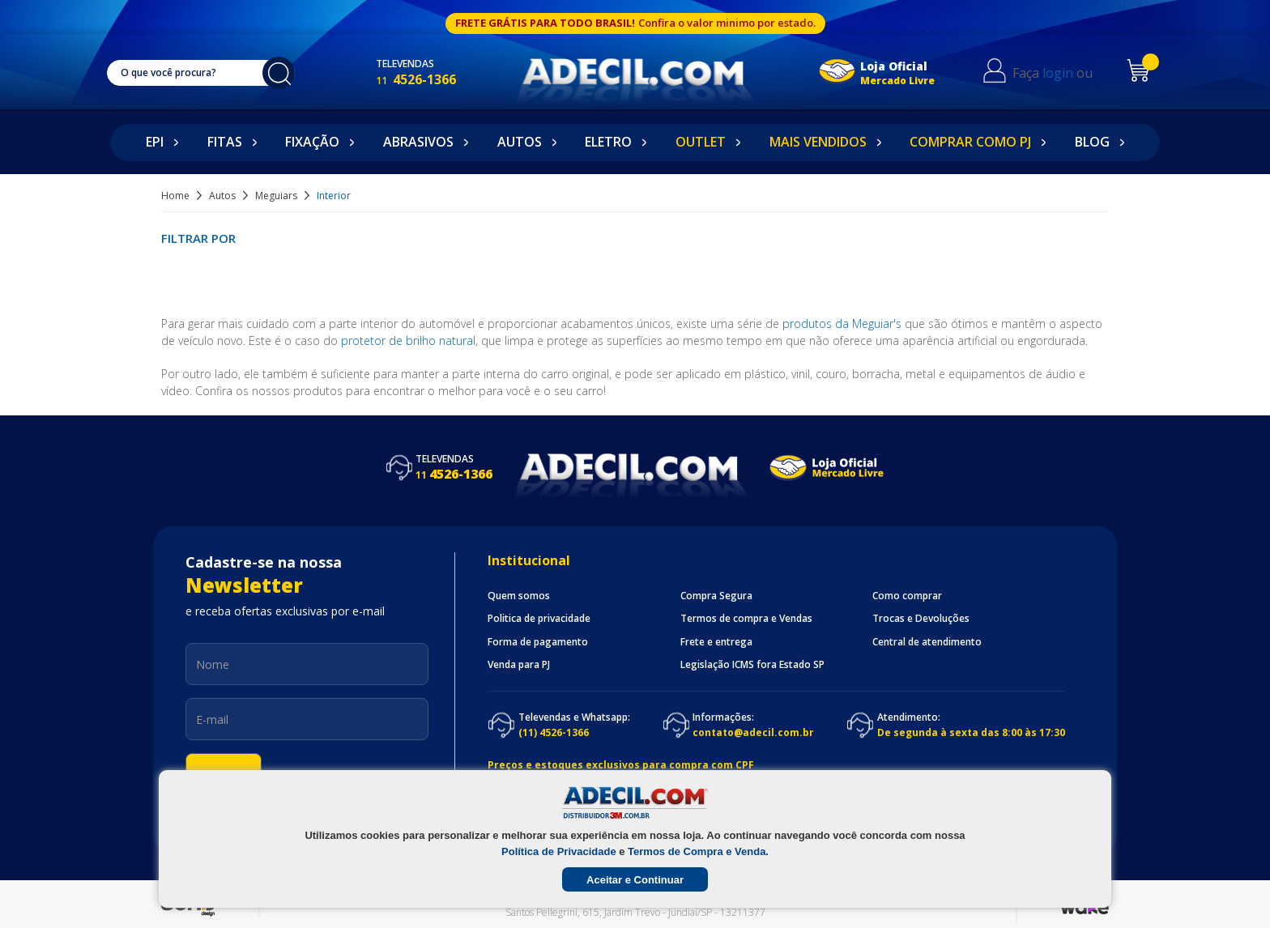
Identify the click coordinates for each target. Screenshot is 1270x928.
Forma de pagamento (538, 642)
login (1069, 73)
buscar (287, 73)
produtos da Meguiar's (841, 323)
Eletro (608, 142)
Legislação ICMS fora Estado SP (752, 664)
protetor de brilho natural (408, 340)
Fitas (224, 142)
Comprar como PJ (970, 142)
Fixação (312, 142)
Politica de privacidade (539, 618)
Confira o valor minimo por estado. (727, 22)
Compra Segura (716, 596)
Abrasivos (418, 142)
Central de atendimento (927, 642)
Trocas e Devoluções (921, 618)
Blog (1092, 142)
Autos (519, 142)
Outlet (700, 142)
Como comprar (907, 596)
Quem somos (519, 596)
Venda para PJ (519, 664)
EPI (155, 142)
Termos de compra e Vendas (746, 618)
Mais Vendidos (818, 142)
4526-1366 (432, 79)
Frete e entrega (716, 642)
